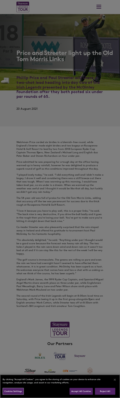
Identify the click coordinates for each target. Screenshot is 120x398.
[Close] (114, 379)
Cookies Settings (13, 391)
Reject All (105, 391)
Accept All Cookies (81, 391)
